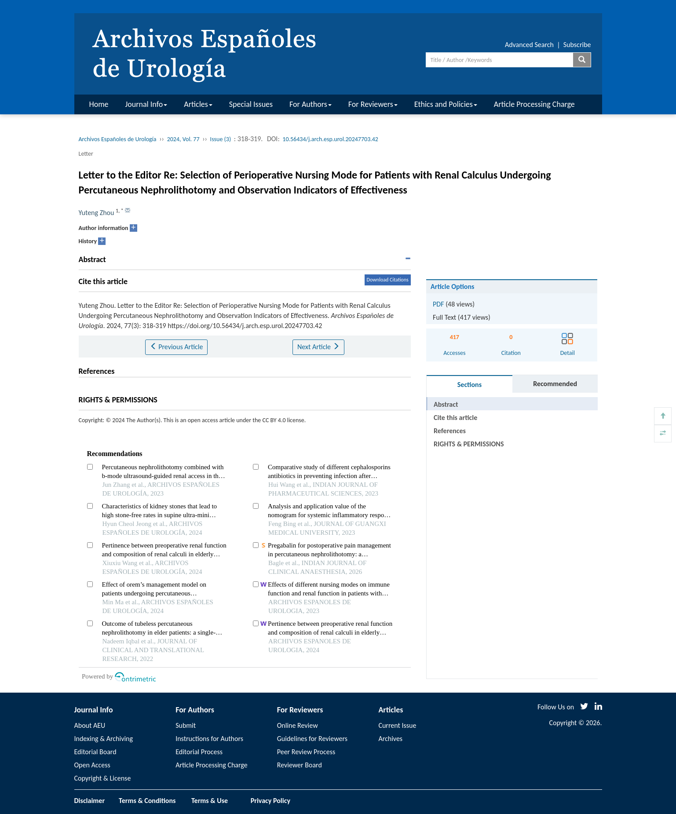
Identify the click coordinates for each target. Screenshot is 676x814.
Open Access (92, 765)
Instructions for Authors (209, 738)
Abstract (446, 404)
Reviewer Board (299, 765)
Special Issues (251, 104)
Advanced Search (529, 44)
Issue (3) (220, 139)
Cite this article (455, 417)
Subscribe (577, 44)
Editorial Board (95, 752)
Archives (390, 738)
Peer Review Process (306, 752)
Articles (198, 104)
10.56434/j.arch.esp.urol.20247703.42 (330, 139)
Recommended (555, 384)
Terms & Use (213, 800)
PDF (438, 304)
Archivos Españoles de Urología (118, 139)
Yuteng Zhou (96, 212)
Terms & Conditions (147, 800)
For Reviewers (373, 104)
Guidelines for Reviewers (312, 738)
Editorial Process (199, 752)
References (450, 431)
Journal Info (146, 104)
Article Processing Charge (534, 104)
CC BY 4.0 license (283, 420)
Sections (469, 384)
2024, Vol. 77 (183, 139)
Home (99, 104)
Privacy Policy (270, 800)
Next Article (318, 347)
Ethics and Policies (445, 104)
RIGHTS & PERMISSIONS (469, 444)
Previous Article (176, 347)
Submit (185, 725)
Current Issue (397, 725)
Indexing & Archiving (103, 738)
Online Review (297, 725)
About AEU (90, 725)
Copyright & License (102, 778)
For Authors (310, 104)
